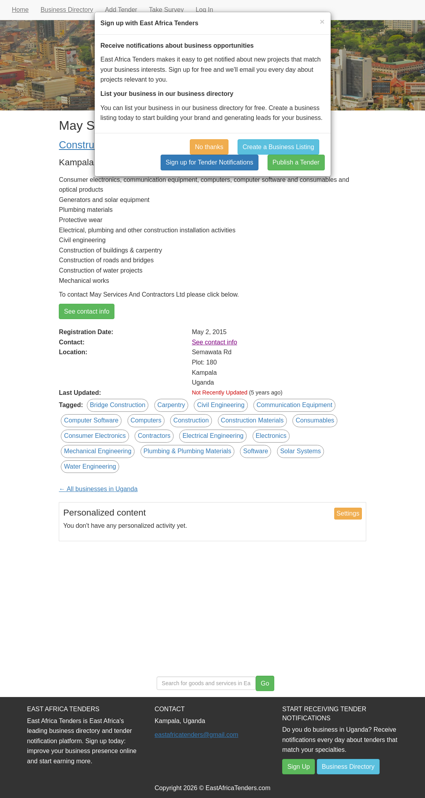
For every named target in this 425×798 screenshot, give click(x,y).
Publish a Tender (296, 162)
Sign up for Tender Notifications (209, 162)
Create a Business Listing (278, 147)
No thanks (209, 147)
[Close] (322, 21)
